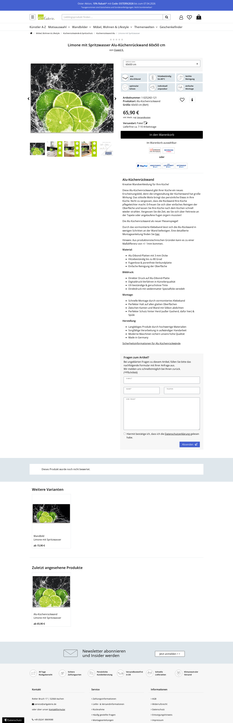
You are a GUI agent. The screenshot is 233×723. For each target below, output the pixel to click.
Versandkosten (144, 117)
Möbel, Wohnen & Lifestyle (111, 27)
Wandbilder (80, 27)
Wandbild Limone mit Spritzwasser (47, 537)
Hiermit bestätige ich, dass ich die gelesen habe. (163, 435)
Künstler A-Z (38, 27)
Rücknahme (97, 709)
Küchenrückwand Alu (105, 33)
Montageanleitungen (102, 720)
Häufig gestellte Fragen (103, 714)
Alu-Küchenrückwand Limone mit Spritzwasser (47, 616)
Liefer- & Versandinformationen (107, 704)
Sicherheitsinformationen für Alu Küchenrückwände (151, 343)
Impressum (157, 720)
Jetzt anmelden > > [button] (169, 653)
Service (95, 689)
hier (157, 234)
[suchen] (167, 17)
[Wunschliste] (189, 17)
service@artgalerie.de (45, 704)
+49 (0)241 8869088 (43, 719)
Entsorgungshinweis (161, 714)
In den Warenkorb (161, 135)
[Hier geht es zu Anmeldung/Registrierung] (181, 17)
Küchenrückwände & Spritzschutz (78, 33)
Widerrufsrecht (159, 704)
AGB (153, 698)
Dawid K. (119, 50)
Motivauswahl (57, 27)
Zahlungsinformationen (103, 698)
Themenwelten (144, 27)
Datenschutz (158, 709)
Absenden (189, 444)
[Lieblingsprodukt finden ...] (112, 17)
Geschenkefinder (171, 27)
